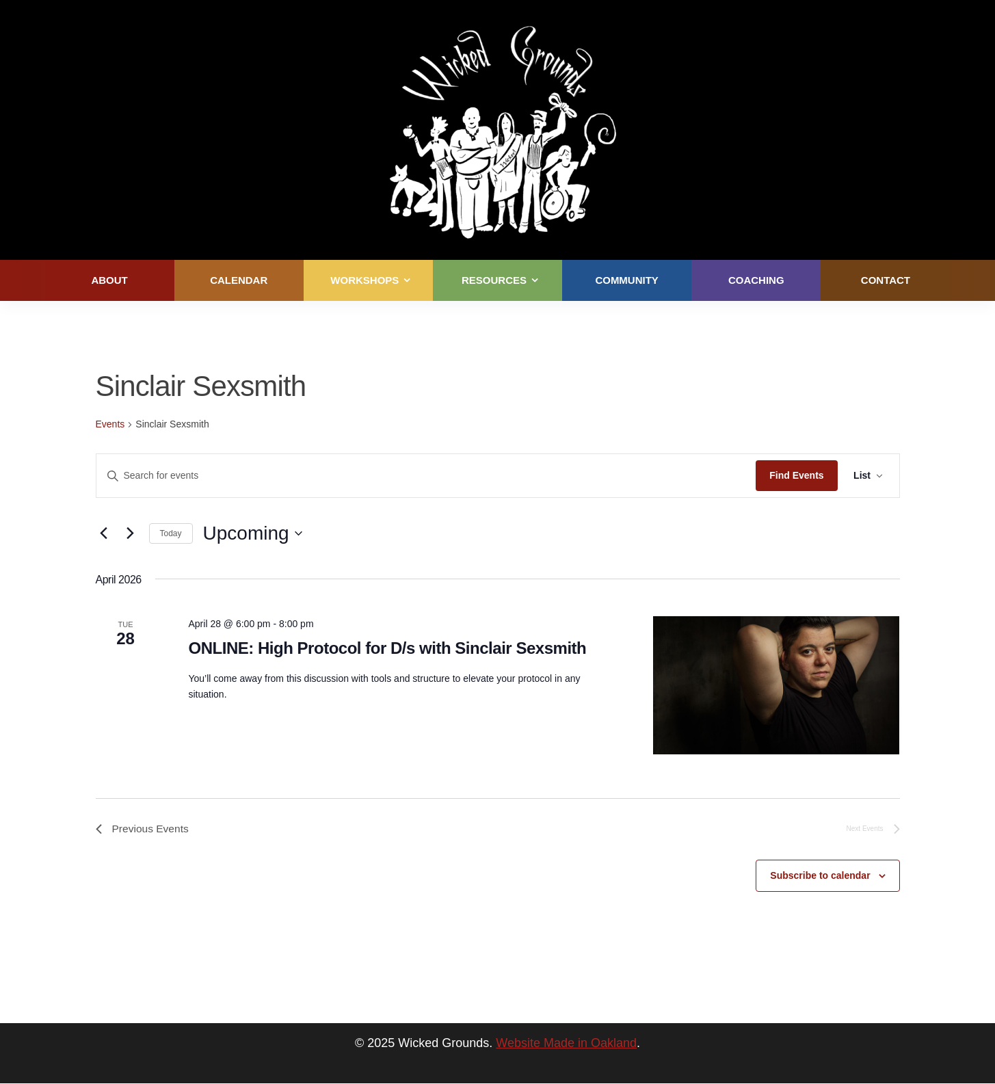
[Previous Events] (104, 533)
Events (110, 424)
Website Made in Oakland (566, 1043)
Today (171, 533)
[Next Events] (130, 533)
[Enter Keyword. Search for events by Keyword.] (426, 475)
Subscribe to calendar (820, 876)
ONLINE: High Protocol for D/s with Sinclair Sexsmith (387, 648)
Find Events (796, 475)
